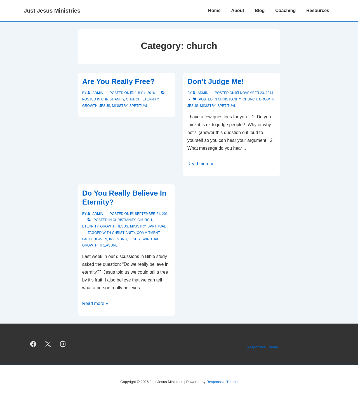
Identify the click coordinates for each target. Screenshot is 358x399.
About (237, 10)
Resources (317, 10)
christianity (112, 99)
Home (214, 10)
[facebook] (33, 344)
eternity (150, 99)
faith (87, 239)
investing (118, 239)
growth (90, 106)
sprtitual (138, 106)
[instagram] (63, 344)
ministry (120, 106)
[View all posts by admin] (96, 93)
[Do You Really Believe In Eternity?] (152, 214)
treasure (108, 245)
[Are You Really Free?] (145, 93)
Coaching (285, 10)
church (133, 99)
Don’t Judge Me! (215, 81)
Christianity (123, 233)
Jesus (104, 106)
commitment (148, 233)
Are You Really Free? (118, 81)
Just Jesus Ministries (52, 11)
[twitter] (48, 344)
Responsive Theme (262, 347)
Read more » (200, 163)
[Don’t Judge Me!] (256, 93)
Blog (260, 10)
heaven (100, 239)
